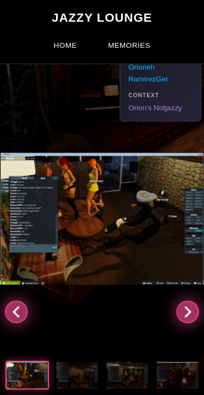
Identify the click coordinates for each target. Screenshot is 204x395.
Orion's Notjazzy (155, 108)
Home (65, 45)
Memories (129, 45)
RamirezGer (148, 79)
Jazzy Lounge (102, 17)
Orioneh (141, 67)
